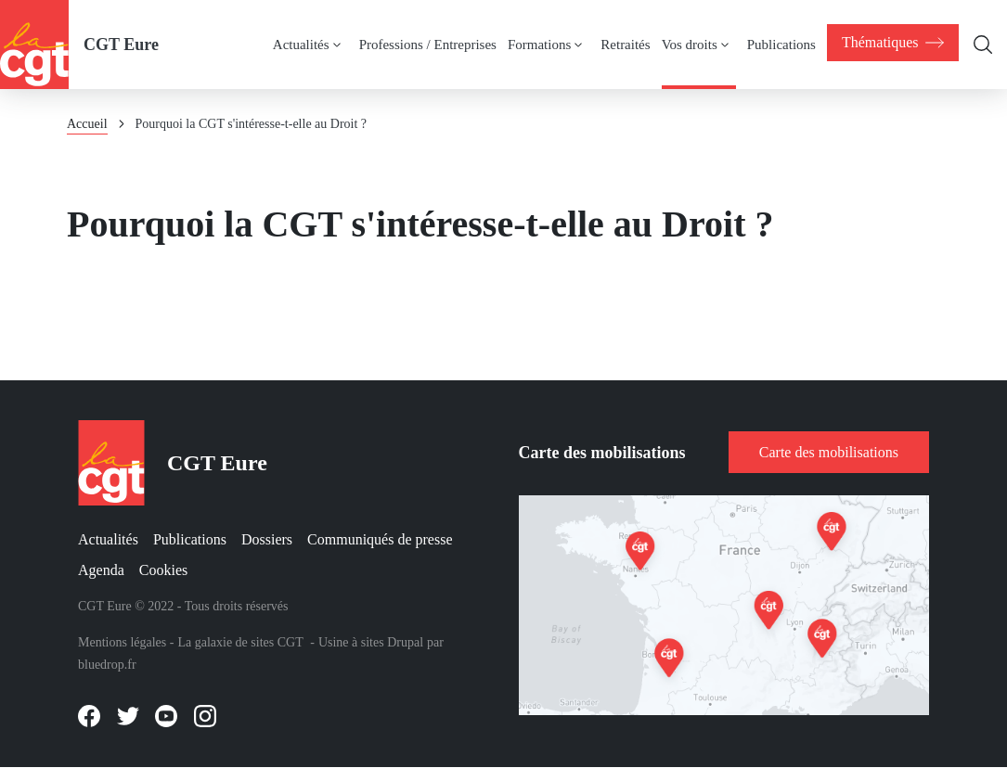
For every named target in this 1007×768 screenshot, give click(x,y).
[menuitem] (891, 42)
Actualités (108, 539)
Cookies (163, 570)
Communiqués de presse (379, 539)
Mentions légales (122, 642)
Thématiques (891, 42)
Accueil (87, 124)
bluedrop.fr (107, 665)
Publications (189, 539)
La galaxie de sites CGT (240, 642)
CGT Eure (121, 44)
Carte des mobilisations (828, 452)
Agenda (101, 570)
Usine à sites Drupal (370, 642)
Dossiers (266, 539)
